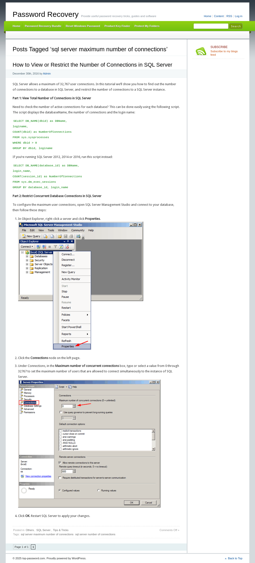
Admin (47, 73)
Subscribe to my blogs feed (226, 50)
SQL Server (43, 530)
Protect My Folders (147, 26)
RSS (229, 16)
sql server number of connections (95, 534)
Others (30, 530)
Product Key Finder (117, 26)
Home (207, 16)
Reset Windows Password (83, 26)
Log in (238, 16)
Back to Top (235, 558)
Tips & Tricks (61, 530)
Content (219, 16)
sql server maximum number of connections (47, 534)
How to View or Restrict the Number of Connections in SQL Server (92, 65)
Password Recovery (46, 14)
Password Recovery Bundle (43, 26)
